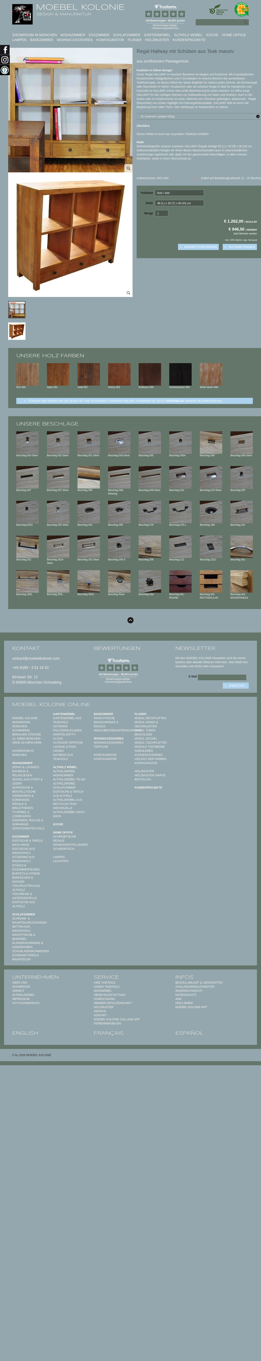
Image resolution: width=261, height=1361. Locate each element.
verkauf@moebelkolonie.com (36, 658)
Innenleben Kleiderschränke (149, 752)
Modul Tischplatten (151, 742)
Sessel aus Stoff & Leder (27, 781)
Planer (135, 40)
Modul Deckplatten (150, 718)
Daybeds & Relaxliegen (22, 773)
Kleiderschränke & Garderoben (27, 945)
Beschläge (143, 734)
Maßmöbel (103, 990)
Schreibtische (64, 836)
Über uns (19, 982)
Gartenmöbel (157, 35)
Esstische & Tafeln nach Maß (27, 842)
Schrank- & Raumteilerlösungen (29, 920)
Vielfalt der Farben (150, 759)
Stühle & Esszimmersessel (26, 867)
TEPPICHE (101, 746)
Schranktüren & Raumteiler (25, 957)
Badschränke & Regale (106, 724)
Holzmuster (157, 40)
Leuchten (60, 861)
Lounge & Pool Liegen (64, 748)
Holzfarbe (147, 192)
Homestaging (104, 999)
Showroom (21, 986)
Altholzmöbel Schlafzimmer (64, 785)
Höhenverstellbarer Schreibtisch (70, 846)
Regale (59, 840)
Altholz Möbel (188, 35)
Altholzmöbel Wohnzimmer (64, 773)
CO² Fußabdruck (26, 1003)
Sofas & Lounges (25, 767)
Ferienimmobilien (107, 1023)
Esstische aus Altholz (23, 904)
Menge (148, 213)
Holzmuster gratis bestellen (150, 777)
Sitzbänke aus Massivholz (23, 859)
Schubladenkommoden (30, 951)
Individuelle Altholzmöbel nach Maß (68, 812)
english (25, 1033)
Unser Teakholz (107, 986)
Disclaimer (184, 1003)
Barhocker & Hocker (22, 879)
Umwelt (18, 990)
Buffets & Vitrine (26, 873)
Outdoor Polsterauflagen (67, 728)
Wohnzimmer (73, 35)
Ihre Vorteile (104, 982)
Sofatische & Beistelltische (24, 789)
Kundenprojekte (189, 40)
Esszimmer (99, 35)
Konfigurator (110, 40)
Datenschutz (185, 994)
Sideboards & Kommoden (23, 797)
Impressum (21, 999)
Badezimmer (41, 40)
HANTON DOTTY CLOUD (64, 736)
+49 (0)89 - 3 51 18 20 (30, 668)
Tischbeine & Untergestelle (24, 896)
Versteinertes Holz (28, 828)
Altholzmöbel (23, 994)
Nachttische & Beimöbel (23, 936)
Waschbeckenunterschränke (118, 730)
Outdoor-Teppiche (68, 742)
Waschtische (104, 718)
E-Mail (193, 676)
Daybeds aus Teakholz (63, 757)
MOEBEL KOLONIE (80, 7)
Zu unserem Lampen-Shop (201, 116)
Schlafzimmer (126, 35)
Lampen (19, 40)
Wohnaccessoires (75, 40)
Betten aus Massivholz (21, 928)
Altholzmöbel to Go (69, 779)
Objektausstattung (110, 994)
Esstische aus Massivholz (23, 851)
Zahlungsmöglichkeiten (195, 986)
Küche (212, 35)
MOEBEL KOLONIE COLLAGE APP (117, 1019)
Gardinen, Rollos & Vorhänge (27, 822)
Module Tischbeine (150, 746)
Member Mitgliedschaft (113, 1003)
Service (100, 1011)
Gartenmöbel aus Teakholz (67, 720)
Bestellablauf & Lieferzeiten (199, 982)
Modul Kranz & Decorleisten (146, 724)
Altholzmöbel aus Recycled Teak (67, 801)
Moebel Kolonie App (191, 1007)
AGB (178, 999)
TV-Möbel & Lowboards (21, 814)
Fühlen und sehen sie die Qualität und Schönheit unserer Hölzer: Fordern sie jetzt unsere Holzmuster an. (125, 401)
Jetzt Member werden (245, 233)
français (109, 1033)
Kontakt (100, 1015)
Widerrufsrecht (188, 990)
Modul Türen (145, 730)
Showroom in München (34, 35)
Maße (149, 203)
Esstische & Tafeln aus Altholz (68, 793)
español (189, 1033)
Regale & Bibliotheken (22, 806)
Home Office (234, 35)
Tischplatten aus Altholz (26, 887)
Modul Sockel (146, 738)
